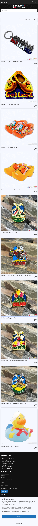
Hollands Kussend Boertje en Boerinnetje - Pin (16, 275)
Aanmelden (4, 491)
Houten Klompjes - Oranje (9, 147)
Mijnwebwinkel (19, 523)
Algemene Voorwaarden (6, 479)
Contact (2, 482)
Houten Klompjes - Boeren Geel (11, 189)
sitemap (17, 520)
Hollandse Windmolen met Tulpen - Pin (14, 360)
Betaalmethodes (5, 474)
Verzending (3, 475)
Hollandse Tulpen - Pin (8, 318)
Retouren (3, 477)
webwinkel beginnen (26, 520)
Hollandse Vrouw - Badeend (10, 446)
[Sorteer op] (27, 19)
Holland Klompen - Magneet (10, 104)
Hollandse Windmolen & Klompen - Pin (13, 403)
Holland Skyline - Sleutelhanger (11, 61)
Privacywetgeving (5, 480)
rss (20, 520)
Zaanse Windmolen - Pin (9, 232)
